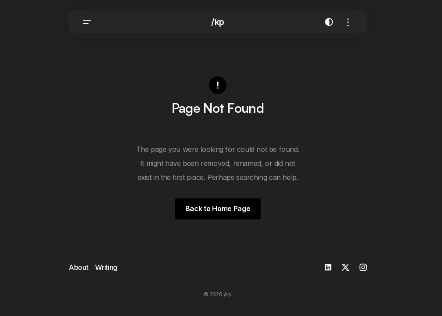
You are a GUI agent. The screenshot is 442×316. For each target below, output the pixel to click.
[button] (87, 22)
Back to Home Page (218, 208)
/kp (217, 22)
